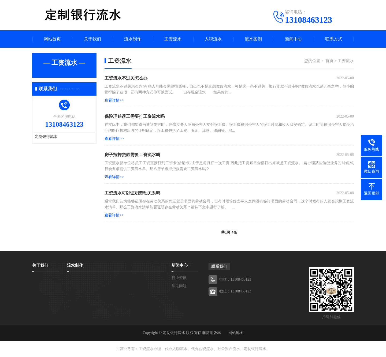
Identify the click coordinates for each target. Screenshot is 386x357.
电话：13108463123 (235, 279)
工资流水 (172, 39)
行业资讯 (179, 278)
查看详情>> (114, 100)
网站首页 (52, 39)
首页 (329, 61)
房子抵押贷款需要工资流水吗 (132, 154)
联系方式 (333, 39)
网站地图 (235, 333)
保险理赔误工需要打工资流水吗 (135, 116)
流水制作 (132, 39)
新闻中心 (293, 39)
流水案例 (253, 39)
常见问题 (179, 286)
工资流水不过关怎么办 (126, 78)
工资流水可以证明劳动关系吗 (132, 193)
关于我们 (92, 39)
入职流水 (213, 39)
